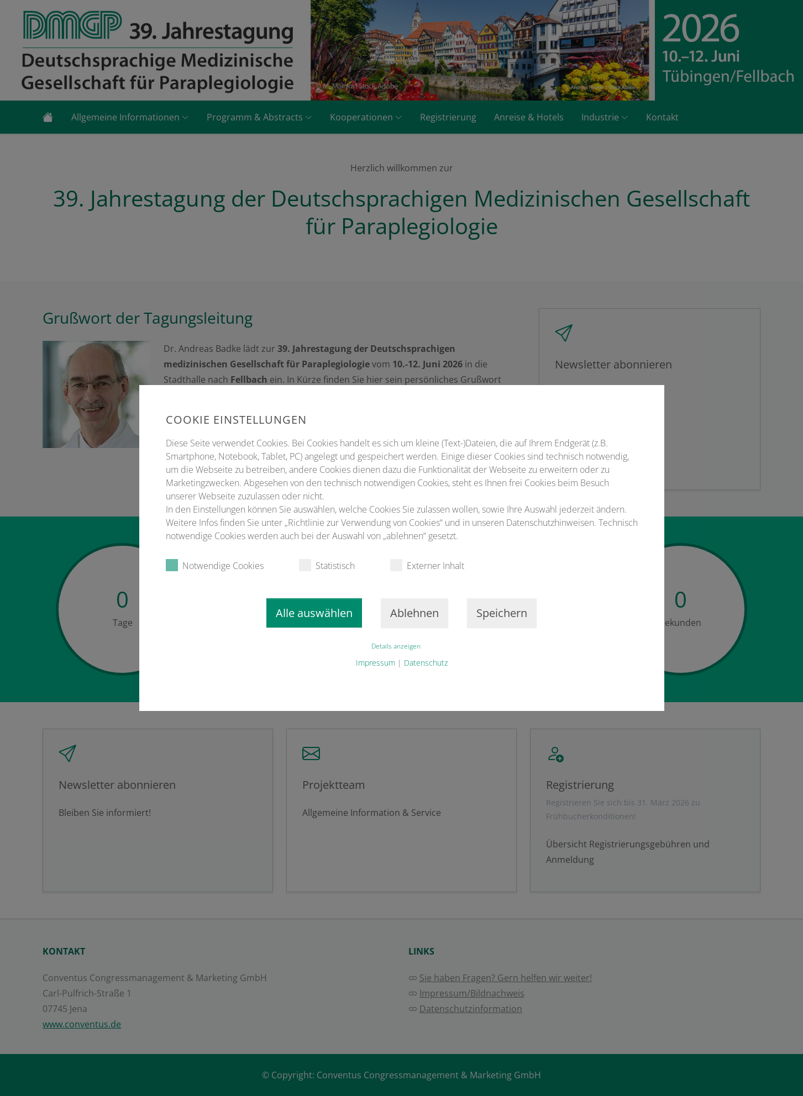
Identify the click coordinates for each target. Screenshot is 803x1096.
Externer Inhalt (427, 565)
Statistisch (327, 565)
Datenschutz (426, 662)
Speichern (501, 612)
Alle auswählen (314, 612)
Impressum (375, 662)
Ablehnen (414, 612)
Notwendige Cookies (215, 565)
